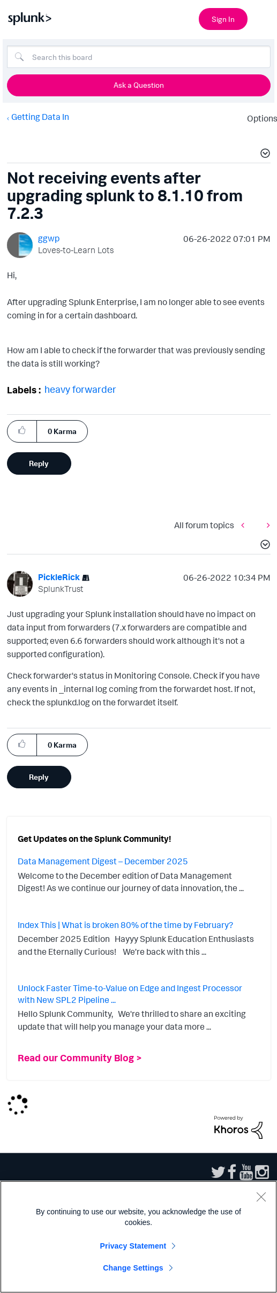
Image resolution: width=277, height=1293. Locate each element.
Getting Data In (40, 116)
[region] (138, 1237)
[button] (264, 155)
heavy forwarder (80, 389)
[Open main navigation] (262, 17)
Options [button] (259, 118)
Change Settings (133, 1268)
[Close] (261, 1196)
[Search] (139, 56)
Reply (39, 463)
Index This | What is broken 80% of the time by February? (125, 924)
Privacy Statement (133, 1246)
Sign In (223, 19)
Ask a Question (139, 84)
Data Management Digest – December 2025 (103, 861)
